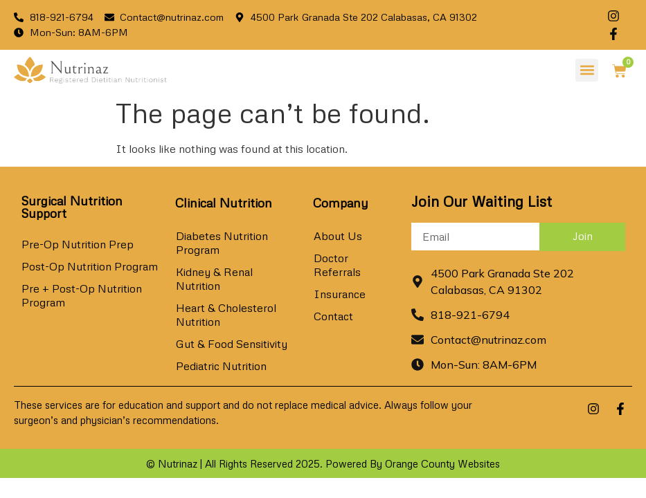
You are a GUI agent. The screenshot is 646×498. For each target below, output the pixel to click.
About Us (338, 236)
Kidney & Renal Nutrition (214, 279)
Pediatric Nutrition (221, 366)
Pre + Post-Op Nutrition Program (81, 295)
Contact (333, 316)
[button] (586, 70)
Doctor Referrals (337, 265)
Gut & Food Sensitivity (231, 344)
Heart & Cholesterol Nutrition (226, 315)
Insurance (340, 294)
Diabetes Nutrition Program (222, 243)
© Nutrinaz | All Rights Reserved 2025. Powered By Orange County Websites (323, 463)
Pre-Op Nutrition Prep (77, 244)
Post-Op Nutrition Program (89, 266)
